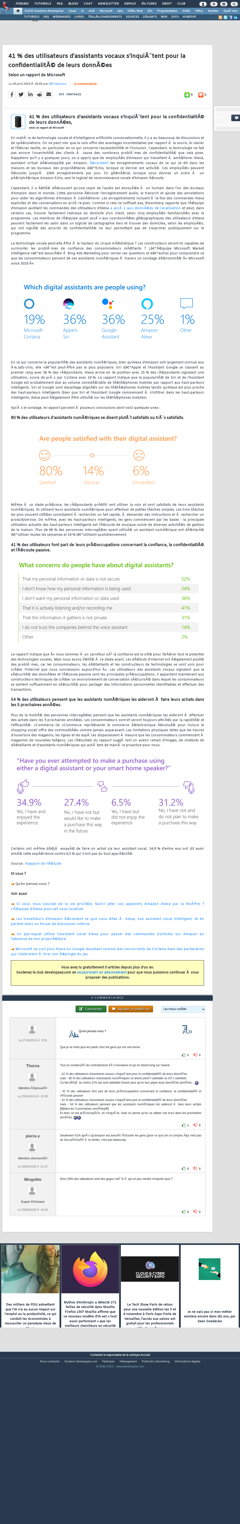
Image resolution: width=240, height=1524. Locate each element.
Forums (22, 4)
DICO (175, 17)
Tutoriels (42, 4)
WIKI (164, 17)
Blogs (73, 4)
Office (199, 11)
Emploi (130, 4)
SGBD (186, 11)
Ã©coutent (99, 185)
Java (120, 11)
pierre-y (33, 1203)
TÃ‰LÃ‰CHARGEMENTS (105, 17)
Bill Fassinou (57, 106)
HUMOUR (189, 17)
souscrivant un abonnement (102, 995)
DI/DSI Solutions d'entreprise (44, 11)
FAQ (59, 4)
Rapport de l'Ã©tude (43, 886)
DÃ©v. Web (135, 11)
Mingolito (32, 1246)
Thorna (32, 1133)
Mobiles (213, 11)
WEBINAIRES (62, 17)
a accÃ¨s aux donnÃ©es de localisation (145, 231)
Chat (88, 4)
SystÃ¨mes (230, 11)
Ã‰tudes (149, 4)
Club (181, 4)
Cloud (72, 11)
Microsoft (105, 11)
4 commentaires (85, 106)
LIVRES (79, 17)
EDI (150, 11)
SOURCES (132, 17)
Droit (167, 4)
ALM (92, 11)
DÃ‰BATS (150, 17)
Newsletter (108, 4)
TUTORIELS (31, 17)
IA (82, 11)
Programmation (167, 11)
